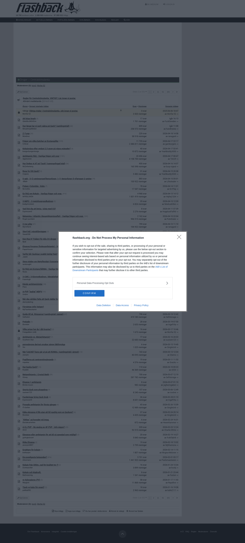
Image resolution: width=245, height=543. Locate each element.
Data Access (122, 305)
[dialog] (122, 272)
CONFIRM (90, 293)
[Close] (180, 238)
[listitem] (122, 283)
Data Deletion (104, 305)
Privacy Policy (141, 305)
